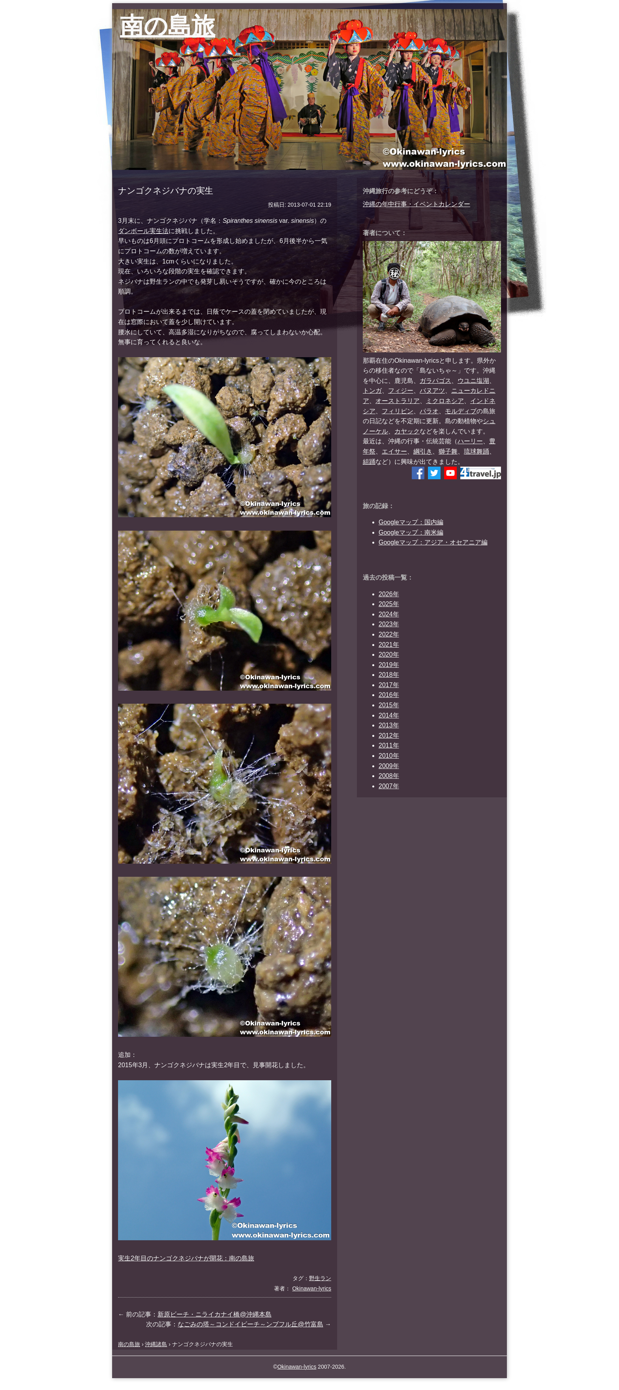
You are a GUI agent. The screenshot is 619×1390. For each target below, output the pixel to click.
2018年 (389, 674)
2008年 (389, 775)
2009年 (389, 766)
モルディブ (460, 411)
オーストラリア (397, 400)
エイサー (394, 451)
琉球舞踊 (476, 451)
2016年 (389, 694)
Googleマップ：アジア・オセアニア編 (433, 542)
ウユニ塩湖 (473, 380)
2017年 (389, 685)
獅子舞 (448, 451)
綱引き (422, 451)
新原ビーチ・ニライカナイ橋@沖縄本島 (214, 1314)
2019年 (389, 664)
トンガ (372, 390)
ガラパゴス (435, 380)
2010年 (389, 755)
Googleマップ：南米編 (411, 532)
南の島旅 (167, 26)
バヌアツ (432, 390)
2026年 (389, 594)
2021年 (389, 644)
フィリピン (397, 411)
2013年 (389, 725)
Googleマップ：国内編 (411, 522)
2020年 (389, 654)
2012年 (389, 735)
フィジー (400, 390)
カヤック (407, 431)
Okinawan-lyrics (296, 1367)
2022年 (389, 634)
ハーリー (470, 441)
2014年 (389, 715)
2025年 (389, 604)
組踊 (369, 461)
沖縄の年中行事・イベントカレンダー (416, 204)
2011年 (389, 745)
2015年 (389, 705)
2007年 (389, 786)
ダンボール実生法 (143, 231)
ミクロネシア (445, 400)
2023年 (389, 624)
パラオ (429, 411)
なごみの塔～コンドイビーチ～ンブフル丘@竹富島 (250, 1324)
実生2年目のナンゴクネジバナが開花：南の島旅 (186, 1258)
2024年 (389, 614)
